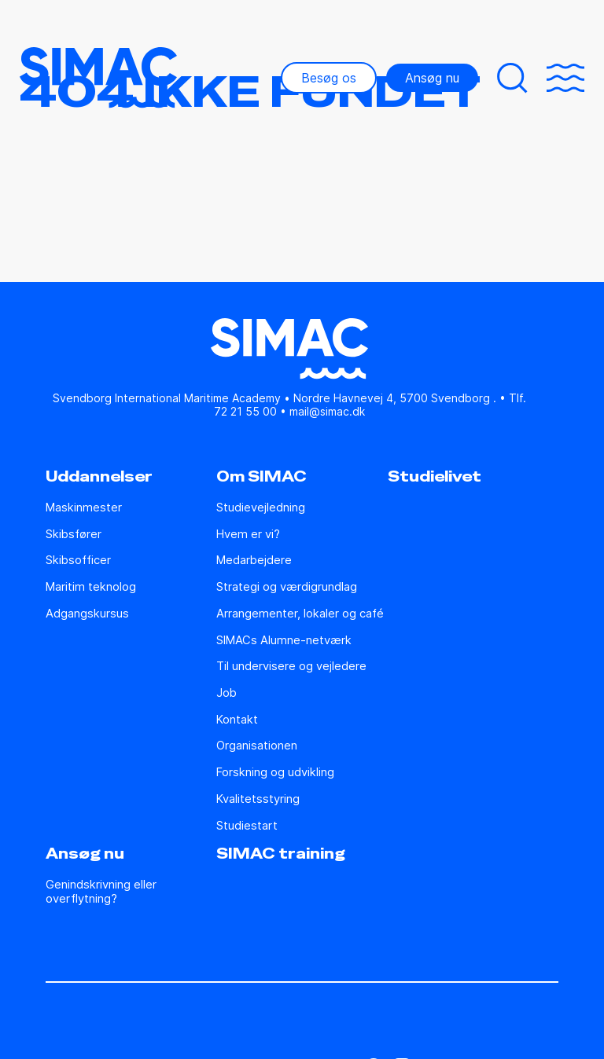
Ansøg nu (432, 78)
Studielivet (434, 477)
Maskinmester (84, 508)
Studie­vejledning (260, 508)
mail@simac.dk (327, 411)
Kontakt (237, 720)
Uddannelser (99, 477)
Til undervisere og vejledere (291, 666)
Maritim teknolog (91, 587)
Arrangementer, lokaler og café (300, 614)
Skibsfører (73, 534)
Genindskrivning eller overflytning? (101, 892)
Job (226, 693)
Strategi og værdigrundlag (286, 587)
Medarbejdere (254, 560)
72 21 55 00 (245, 411)
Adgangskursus (87, 614)
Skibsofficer (78, 560)
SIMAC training (280, 854)
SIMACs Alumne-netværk (284, 640)
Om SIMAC (261, 477)
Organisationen (256, 746)
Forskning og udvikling (275, 772)
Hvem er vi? (248, 534)
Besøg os (328, 78)
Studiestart (247, 826)
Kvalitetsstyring (258, 799)
